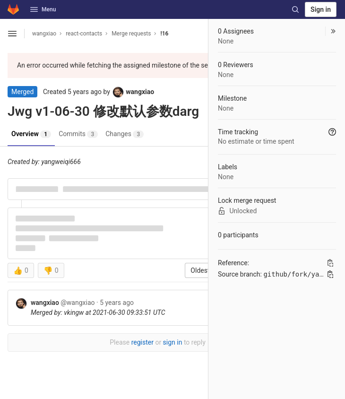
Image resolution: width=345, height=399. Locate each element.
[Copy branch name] (330, 274)
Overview (31, 134)
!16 (164, 33)
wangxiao (44, 33)
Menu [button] (43, 9)
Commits (78, 134)
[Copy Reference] (330, 263)
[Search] (295, 9)
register (142, 342)
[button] (330, 31)
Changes (124, 134)
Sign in (320, 9)
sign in (172, 342)
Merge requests (131, 33)
